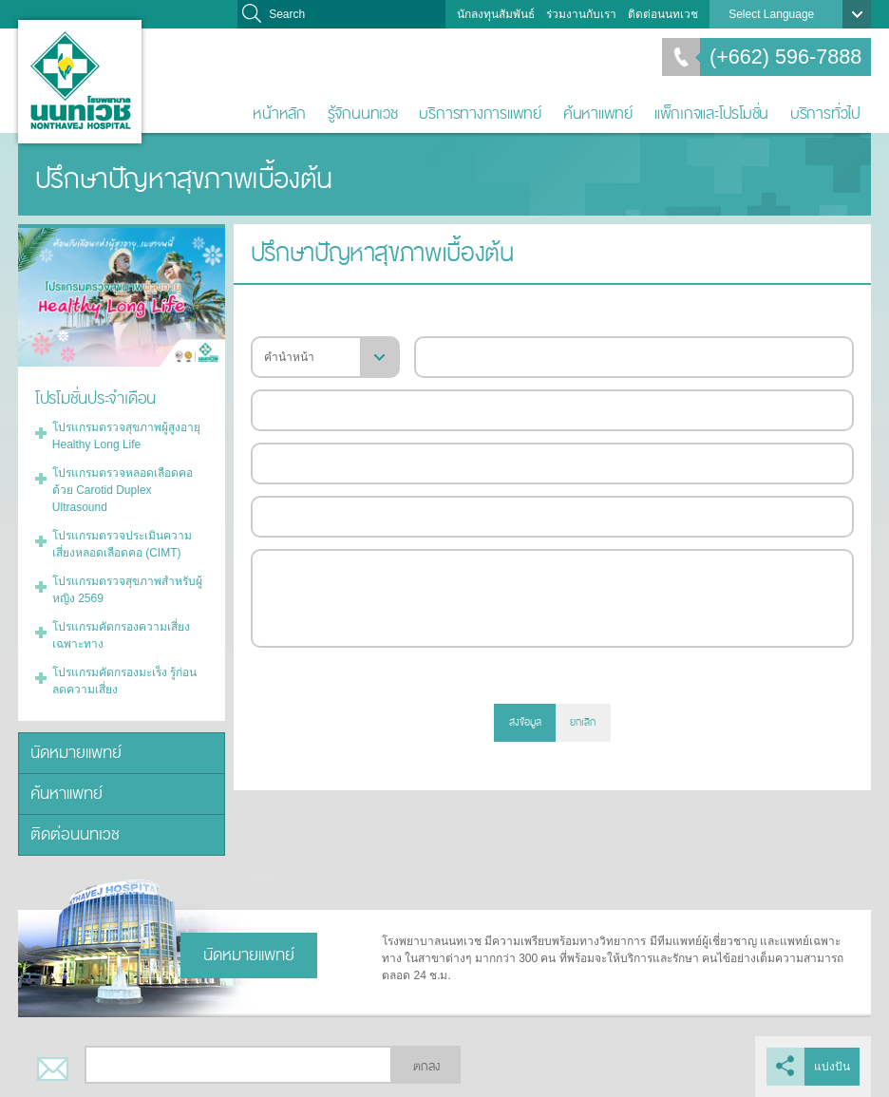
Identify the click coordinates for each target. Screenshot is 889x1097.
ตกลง (426, 1066)
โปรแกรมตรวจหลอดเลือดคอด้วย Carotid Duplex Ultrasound (122, 490)
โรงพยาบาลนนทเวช (79, 81)
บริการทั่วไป (825, 113)
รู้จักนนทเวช (363, 113)
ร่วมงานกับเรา (581, 14)
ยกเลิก (583, 722)
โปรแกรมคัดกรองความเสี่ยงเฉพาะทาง (121, 635)
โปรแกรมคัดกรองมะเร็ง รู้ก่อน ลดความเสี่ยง (124, 681)
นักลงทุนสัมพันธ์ (496, 14)
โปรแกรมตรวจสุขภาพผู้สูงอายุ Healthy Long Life (126, 436)
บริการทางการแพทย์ (480, 113)
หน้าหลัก (279, 113)
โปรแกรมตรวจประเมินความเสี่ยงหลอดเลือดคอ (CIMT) (122, 544)
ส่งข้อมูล (525, 722)
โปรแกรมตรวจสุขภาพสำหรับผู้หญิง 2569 (127, 590)
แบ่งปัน (832, 1066)
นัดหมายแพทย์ (76, 753)
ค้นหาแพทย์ (598, 113)
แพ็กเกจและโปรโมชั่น (711, 113)
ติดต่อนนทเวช (663, 14)
